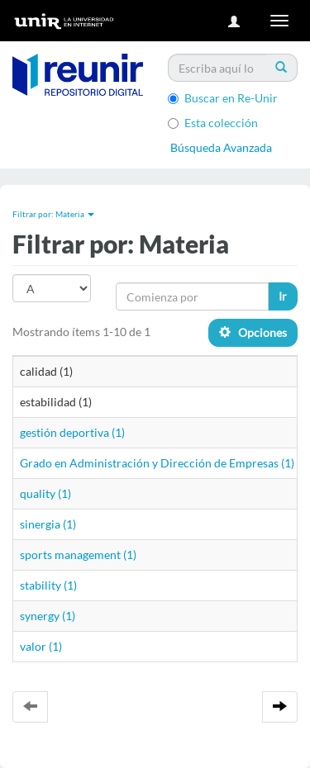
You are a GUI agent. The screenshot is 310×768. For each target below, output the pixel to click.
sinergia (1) (48, 524)
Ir (283, 296)
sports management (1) (78, 555)
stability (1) (48, 585)
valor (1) (41, 646)
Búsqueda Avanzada (221, 147)
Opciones (253, 332)
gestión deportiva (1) (72, 432)
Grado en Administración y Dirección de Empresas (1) (157, 463)
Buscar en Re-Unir (223, 98)
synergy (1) (47, 616)
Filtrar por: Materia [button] (53, 214)
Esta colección (213, 123)
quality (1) (45, 493)
